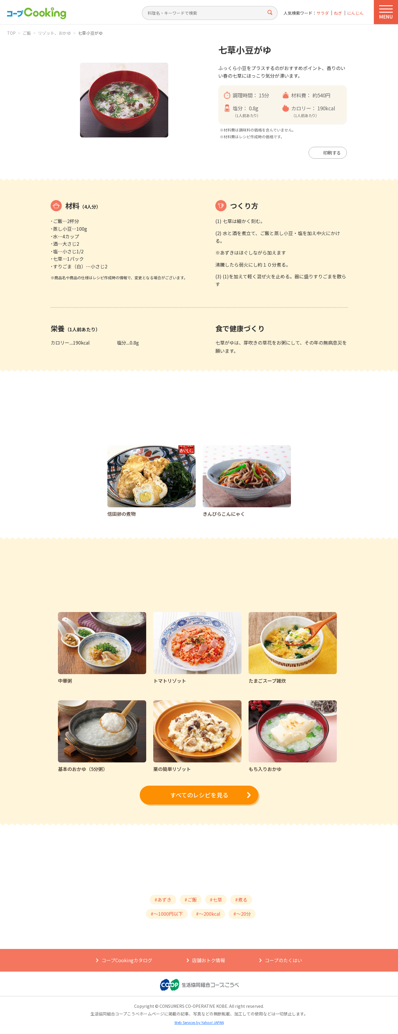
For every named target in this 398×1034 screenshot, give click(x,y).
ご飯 (27, 33)
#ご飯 (190, 899)
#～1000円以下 (167, 913)
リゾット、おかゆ (54, 33)
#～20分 (242, 913)
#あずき (162, 899)
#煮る (241, 899)
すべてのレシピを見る (199, 795)
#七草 (216, 899)
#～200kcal (208, 913)
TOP (11, 33)
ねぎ (338, 13)
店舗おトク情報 (208, 960)
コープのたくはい (283, 960)
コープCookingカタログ (126, 960)
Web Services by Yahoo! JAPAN (199, 1022)
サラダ (323, 13)
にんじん (355, 13)
